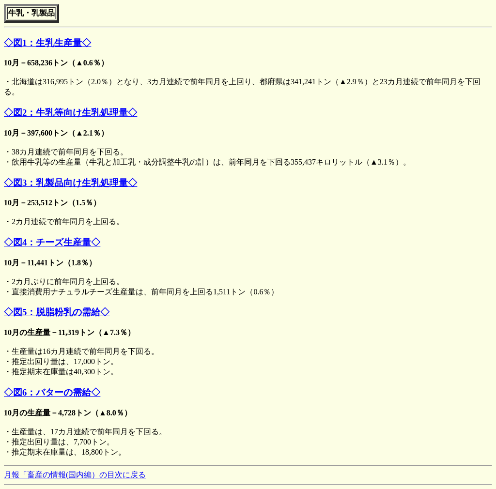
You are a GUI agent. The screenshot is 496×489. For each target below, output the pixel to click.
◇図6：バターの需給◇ (52, 392)
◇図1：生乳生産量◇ (47, 43)
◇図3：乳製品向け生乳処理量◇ (70, 183)
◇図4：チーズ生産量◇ (52, 242)
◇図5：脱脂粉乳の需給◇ (56, 312)
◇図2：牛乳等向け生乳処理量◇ (70, 112)
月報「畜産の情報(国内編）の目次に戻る (75, 475)
